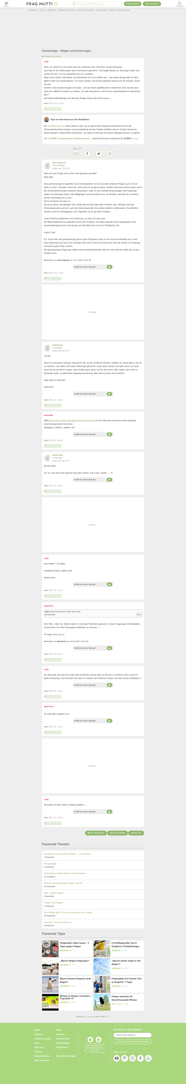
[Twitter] (98, 153)
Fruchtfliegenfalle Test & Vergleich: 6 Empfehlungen (125, 945)
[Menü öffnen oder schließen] (6, 4)
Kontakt (60, 1034)
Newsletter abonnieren (132, 1042)
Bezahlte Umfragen (66, 1056)
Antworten (52, 109)
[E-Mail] (76, 153)
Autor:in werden (42, 1038)
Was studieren (41, 1060)
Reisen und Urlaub (53, 56)
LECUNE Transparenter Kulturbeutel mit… (70, 138)
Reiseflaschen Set (56, 126)
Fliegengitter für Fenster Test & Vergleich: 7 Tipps (126, 980)
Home (37, 1030)
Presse (38, 1051)
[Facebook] (87, 153)
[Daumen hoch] (109, 267)
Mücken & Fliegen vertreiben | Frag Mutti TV (75, 997)
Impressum (62, 1047)
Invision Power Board (89, 1016)
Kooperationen (42, 1056)
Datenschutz (62, 1038)
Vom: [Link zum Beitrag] (46, 103)
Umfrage (136, 833)
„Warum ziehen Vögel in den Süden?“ (126, 962)
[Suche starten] (74, 4)
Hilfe (58, 1030)
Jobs (37, 1043)
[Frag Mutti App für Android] (98, 1040)
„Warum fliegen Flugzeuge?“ (75, 961)
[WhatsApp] (110, 153)
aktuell (61, 634)
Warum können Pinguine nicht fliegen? (75, 980)
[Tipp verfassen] (152, 4)
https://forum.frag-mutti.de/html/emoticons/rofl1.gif (73, 420)
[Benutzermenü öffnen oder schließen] (179, 4)
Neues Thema (117, 833)
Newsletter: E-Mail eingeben (127, 1029)
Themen (38, 1034)
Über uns (39, 1047)
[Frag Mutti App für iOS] (90, 1040)
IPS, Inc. (107, 1016)
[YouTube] (116, 1059)
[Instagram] (132, 1059)
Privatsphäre (63, 1043)
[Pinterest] (124, 1059)
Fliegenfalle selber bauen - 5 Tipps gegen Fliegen (74, 945)
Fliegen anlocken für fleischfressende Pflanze (124, 998)
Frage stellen (132, 4)
